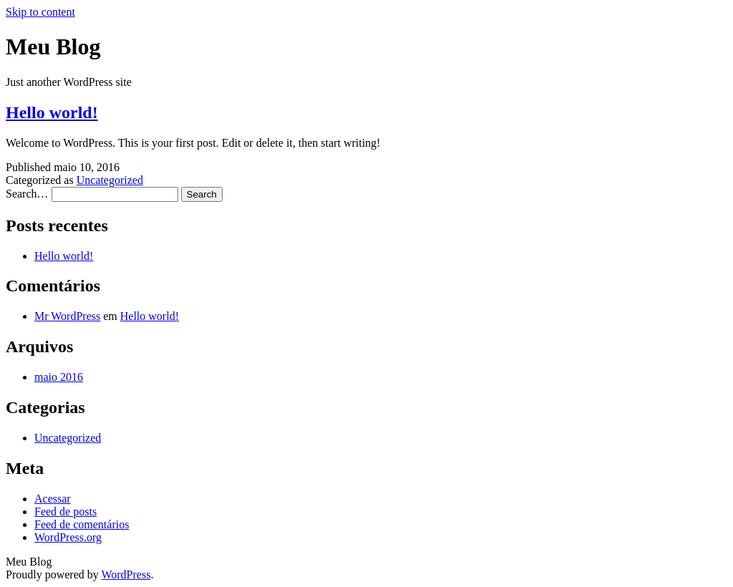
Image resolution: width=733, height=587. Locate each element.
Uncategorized (110, 180)
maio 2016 (58, 377)
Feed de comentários (81, 524)
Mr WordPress (67, 316)
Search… (27, 194)
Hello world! (52, 112)
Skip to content (40, 12)
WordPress (125, 574)
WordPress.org (68, 537)
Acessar (52, 499)
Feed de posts (65, 511)
